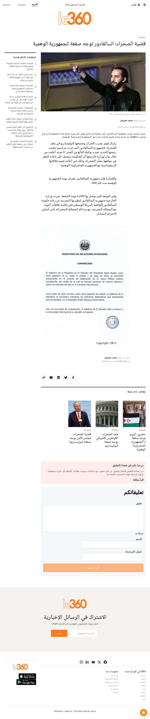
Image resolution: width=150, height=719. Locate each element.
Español (6, 5)
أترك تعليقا (93, 567)
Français (21, 5)
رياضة (143, 692)
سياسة (142, 37)
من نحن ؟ (114, 675)
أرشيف (115, 692)
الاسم (139, 539)
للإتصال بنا (114, 689)
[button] (143, 712)
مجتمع (143, 682)
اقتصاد (143, 679)
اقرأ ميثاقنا (138, 479)
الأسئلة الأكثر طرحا (111, 679)
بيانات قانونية (113, 686)
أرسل (59, 633)
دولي (144, 699)
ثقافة (144, 686)
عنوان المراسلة (133, 551)
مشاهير (143, 696)
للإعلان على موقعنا (111, 682)
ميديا (144, 689)
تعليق (139, 503)
